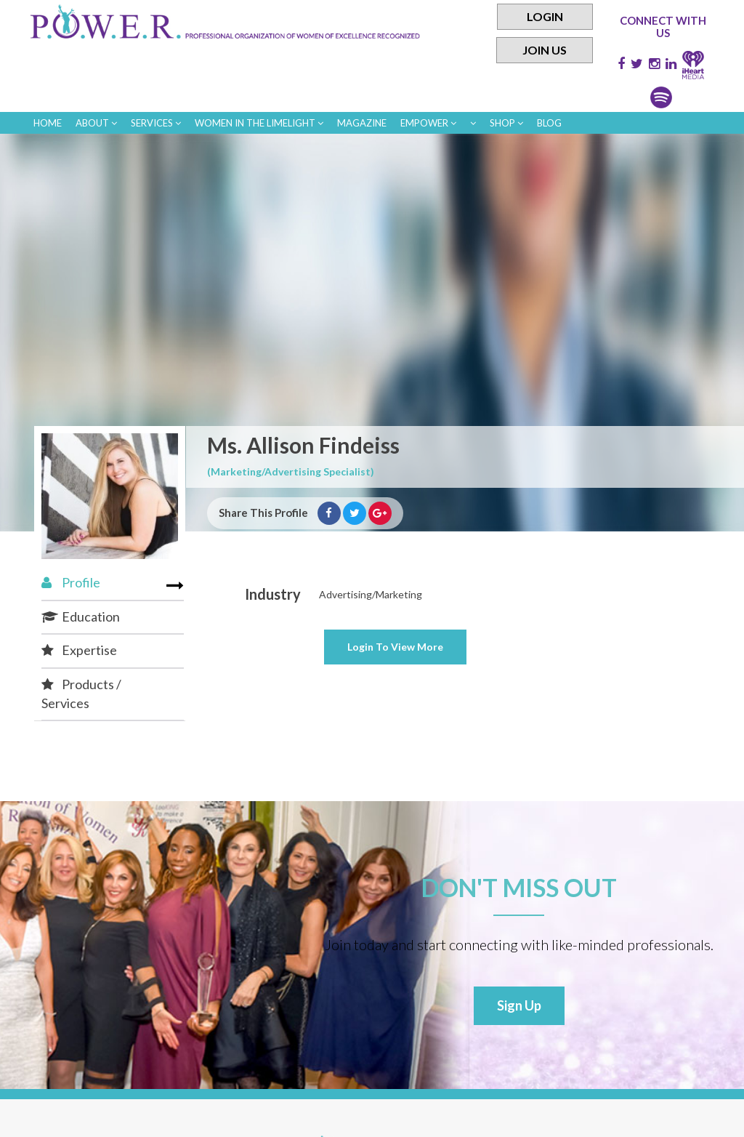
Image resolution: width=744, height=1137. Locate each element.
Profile (70, 582)
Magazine (362, 123)
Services (156, 123)
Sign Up (519, 1005)
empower (428, 123)
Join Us (544, 50)
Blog (549, 123)
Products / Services (81, 693)
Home (47, 123)
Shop (506, 123)
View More (395, 646)
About (96, 123)
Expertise (79, 650)
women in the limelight (259, 123)
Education (80, 616)
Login (545, 16)
